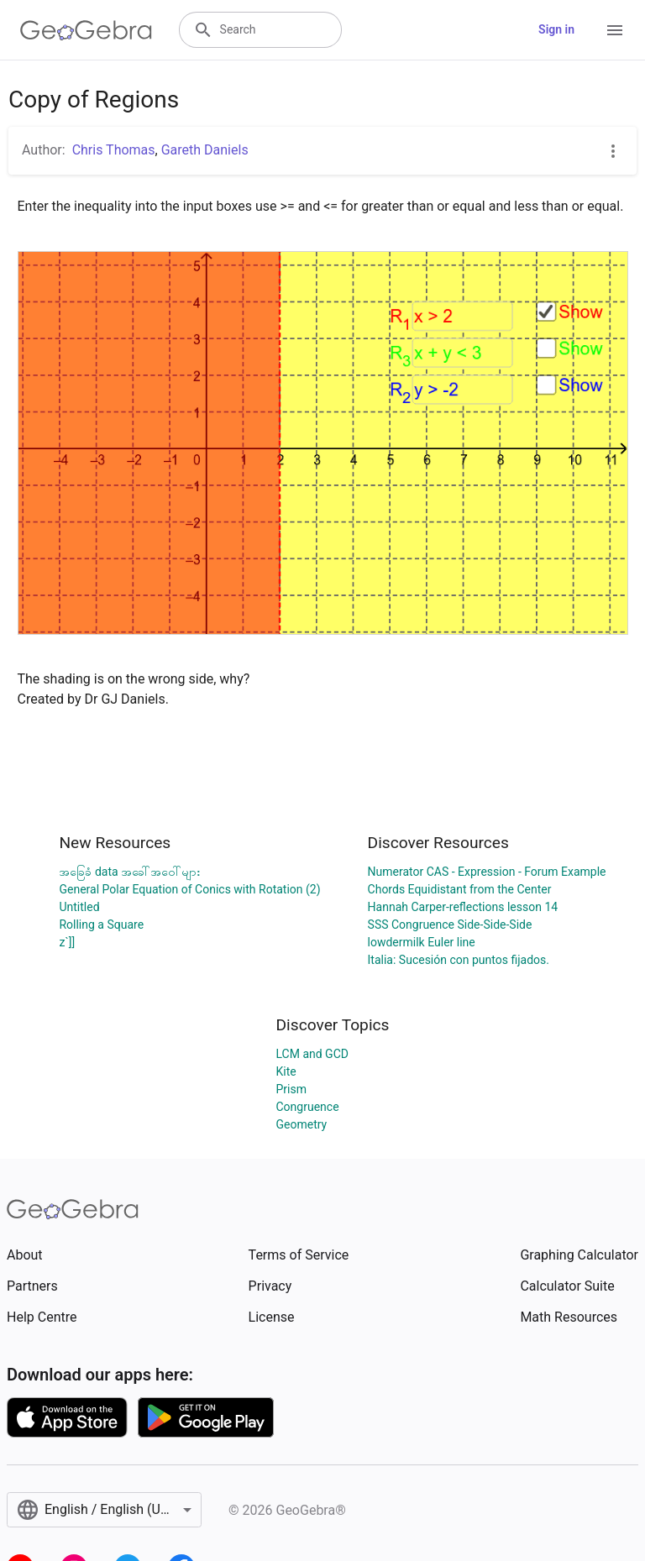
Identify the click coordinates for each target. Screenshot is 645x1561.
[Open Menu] (615, 30)
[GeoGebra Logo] (86, 30)
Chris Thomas (113, 150)
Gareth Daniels (205, 150)
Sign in (556, 29)
